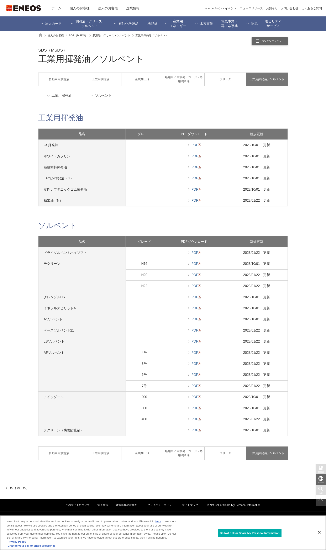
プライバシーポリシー (160, 505)
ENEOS (23, 8)
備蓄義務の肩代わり (128, 505)
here (158, 521)
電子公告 (102, 505)
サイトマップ (190, 505)
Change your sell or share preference (32, 545)
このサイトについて (77, 505)
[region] (163, 532)
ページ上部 (321, 504)
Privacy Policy (17, 541)
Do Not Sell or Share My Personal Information (233, 505)
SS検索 (321, 472)
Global (321, 483)
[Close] (319, 532)
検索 (321, 493)
